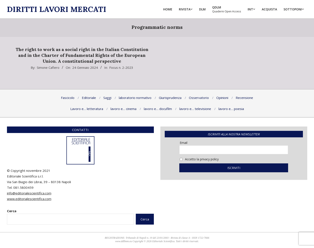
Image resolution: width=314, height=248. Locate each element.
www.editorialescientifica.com (29, 199)
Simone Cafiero (48, 67)
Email (183, 143)
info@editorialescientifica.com (29, 193)
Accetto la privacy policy (199, 159)
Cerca (11, 211)
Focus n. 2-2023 (121, 67)
